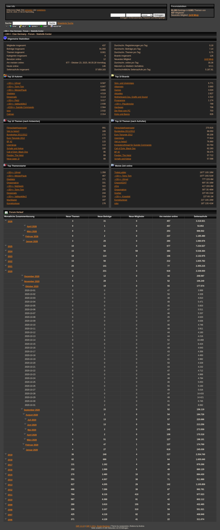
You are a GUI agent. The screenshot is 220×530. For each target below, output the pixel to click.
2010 (10, 500)
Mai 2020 (32, 430)
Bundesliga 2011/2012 (17, 134)
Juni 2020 (32, 425)
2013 (10, 485)
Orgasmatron (13, 183)
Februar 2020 (31, 445)
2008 (10, 510)
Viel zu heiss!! (13, 131)
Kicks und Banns (122, 114)
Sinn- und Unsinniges (124, 83)
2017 (10, 465)
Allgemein (118, 86)
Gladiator (11, 93)
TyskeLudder (120, 172)
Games (117, 90)
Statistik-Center (37, 31)
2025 (10, 246)
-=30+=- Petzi (13, 100)
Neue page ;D (13, 159)
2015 (10, 475)
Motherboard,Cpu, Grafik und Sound (130, 97)
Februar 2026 (31, 236)
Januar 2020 (32, 450)
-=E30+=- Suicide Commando (20, 107)
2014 (10, 480)
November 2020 (32, 281)
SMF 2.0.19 (80, 526)
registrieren (41, 10)
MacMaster (12, 200)
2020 (10, 271)
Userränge (11, 145)
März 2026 (32, 231)
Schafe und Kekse (15, 148)
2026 (10, 221)
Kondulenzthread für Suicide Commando (132, 145)
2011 (10, 495)
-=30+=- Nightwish (15, 186)
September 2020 (32, 410)
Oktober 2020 (31, 286)
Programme (119, 100)
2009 (10, 505)
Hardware (118, 107)
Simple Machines (103, 526)
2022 (10, 261)
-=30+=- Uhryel (13, 83)
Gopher (117, 193)
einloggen (28, 10)
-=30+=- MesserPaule (17, 90)
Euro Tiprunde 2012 (16, 138)
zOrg (116, 186)
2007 (10, 515)
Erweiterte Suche (65, 23)
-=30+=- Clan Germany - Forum (16, 31)
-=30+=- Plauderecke (124, 104)
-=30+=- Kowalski (122, 196)
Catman (10, 114)
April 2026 (32, 226)
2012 (10, 490)
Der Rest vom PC (122, 111)
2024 (10, 251)
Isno (9, 111)
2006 (10, 520)
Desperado (12, 97)
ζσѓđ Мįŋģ (194, 15)
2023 (10, 256)
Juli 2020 (32, 420)
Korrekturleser (13, 203)
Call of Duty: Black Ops (17, 152)
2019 (10, 455)
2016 (10, 470)
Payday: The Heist (15, 155)
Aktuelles (118, 93)
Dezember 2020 (31, 276)
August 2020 (32, 415)
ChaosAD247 (120, 183)
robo (116, 203)
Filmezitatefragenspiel (17, 128)
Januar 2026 (32, 241)
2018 (10, 460)
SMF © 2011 (91, 526)
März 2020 (32, 440)
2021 (10, 266)
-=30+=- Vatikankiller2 (17, 104)
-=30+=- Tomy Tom (15, 86)
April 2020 (32, 435)
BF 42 (9, 141)
